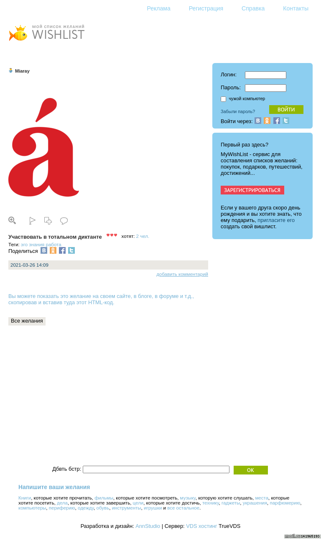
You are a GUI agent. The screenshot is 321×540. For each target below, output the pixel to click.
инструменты (126, 507)
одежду (86, 507)
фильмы (103, 497)
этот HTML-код (94, 302)
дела (62, 502)
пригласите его (276, 220)
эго (24, 244)
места (261, 497)
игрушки (153, 507)
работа (53, 244)
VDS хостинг (201, 526)
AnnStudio (147, 526)
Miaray (22, 70)
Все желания (27, 321)
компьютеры (32, 507)
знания (36, 244)
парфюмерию (285, 502)
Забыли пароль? (238, 111)
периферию (62, 507)
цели (138, 502)
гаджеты (231, 502)
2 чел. (143, 236)
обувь (103, 507)
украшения (255, 502)
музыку (188, 497)
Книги (24, 497)
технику (210, 502)
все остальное (183, 507)
